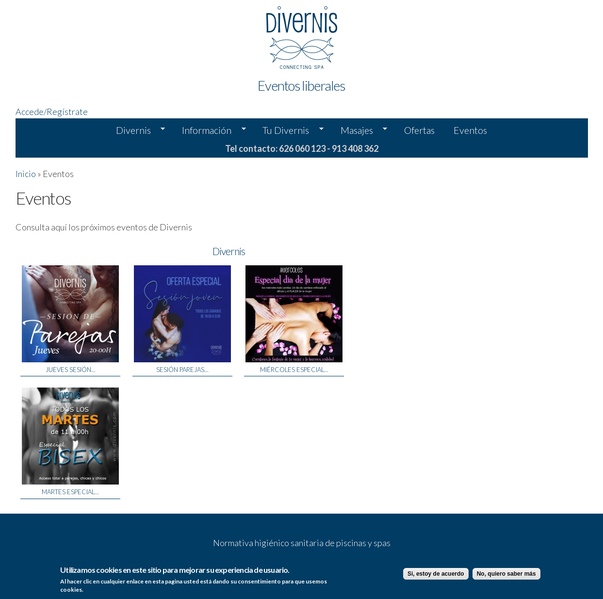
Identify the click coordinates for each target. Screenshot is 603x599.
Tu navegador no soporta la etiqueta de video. (520, 219)
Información (209, 130)
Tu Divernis (288, 130)
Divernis (135, 130)
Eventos (470, 130)
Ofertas (419, 130)
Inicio (26, 173)
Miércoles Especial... (294, 369)
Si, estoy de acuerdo (435, 574)
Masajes (359, 130)
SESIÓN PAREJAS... (182, 369)
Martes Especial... (70, 492)
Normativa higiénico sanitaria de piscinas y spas (302, 542)
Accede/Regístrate (52, 111)
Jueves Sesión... (71, 369)
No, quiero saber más (506, 574)
